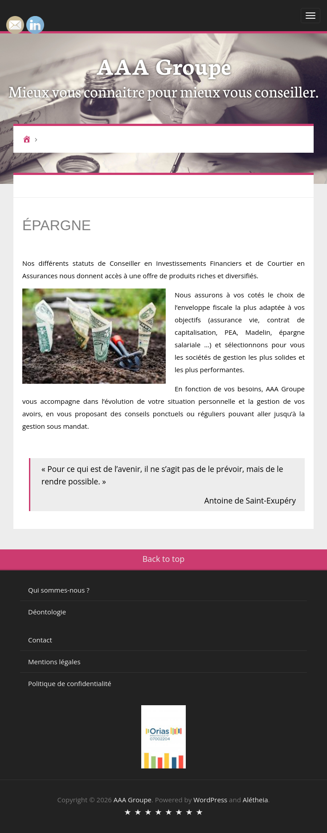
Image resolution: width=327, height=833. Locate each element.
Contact (40, 639)
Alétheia (255, 799)
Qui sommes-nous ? (59, 589)
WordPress (210, 799)
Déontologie (47, 611)
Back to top (164, 558)
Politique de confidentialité (69, 683)
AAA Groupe (163, 65)
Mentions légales (54, 661)
